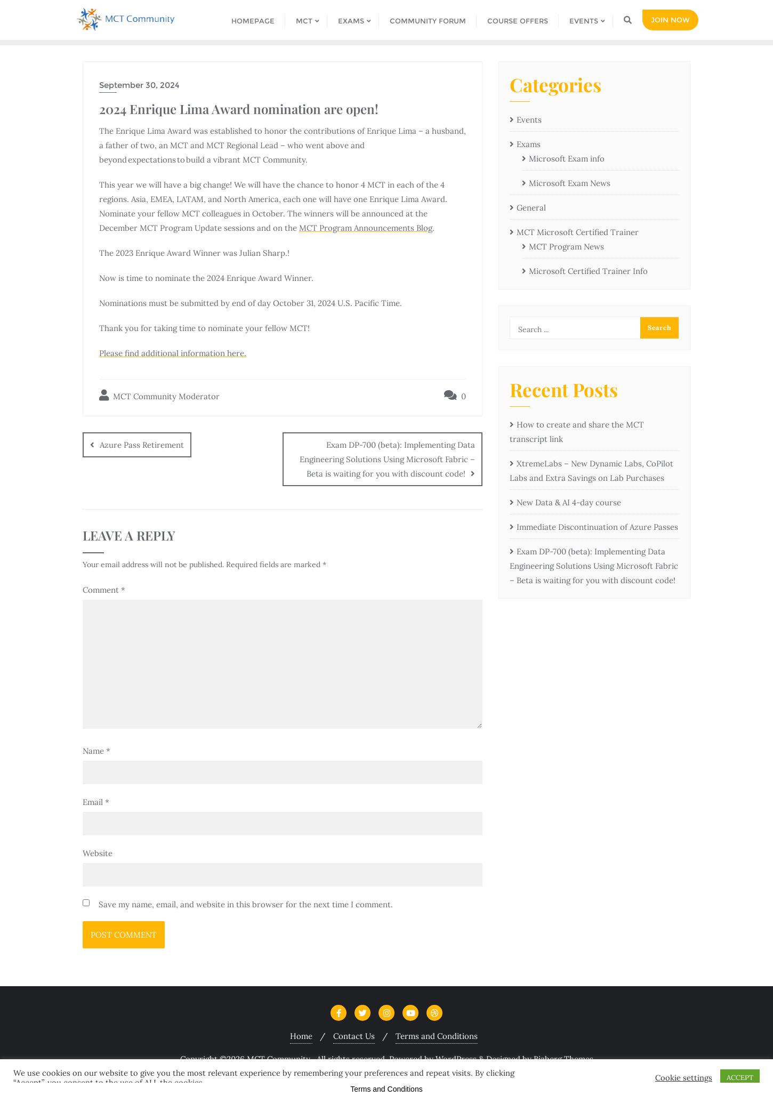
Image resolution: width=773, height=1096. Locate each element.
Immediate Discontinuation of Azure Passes (597, 527)
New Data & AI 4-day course (569, 502)
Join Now (670, 19)
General (531, 208)
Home (301, 1036)
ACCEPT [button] (740, 1077)
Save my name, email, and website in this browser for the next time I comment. (246, 904)
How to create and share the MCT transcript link (577, 432)
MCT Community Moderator (159, 395)
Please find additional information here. (172, 353)
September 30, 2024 (139, 85)
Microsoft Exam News (569, 183)
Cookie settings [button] (683, 1078)
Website (97, 853)
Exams (529, 144)
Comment (104, 590)
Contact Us (354, 1036)
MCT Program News (566, 246)
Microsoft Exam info (567, 159)
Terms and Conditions (437, 1036)
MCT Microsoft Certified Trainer (578, 232)
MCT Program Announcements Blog (365, 228)
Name (96, 751)
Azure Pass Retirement (142, 445)
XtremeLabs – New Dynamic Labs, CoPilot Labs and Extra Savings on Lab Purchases (591, 470)
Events (529, 120)
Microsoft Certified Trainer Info (588, 271)
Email (96, 802)
